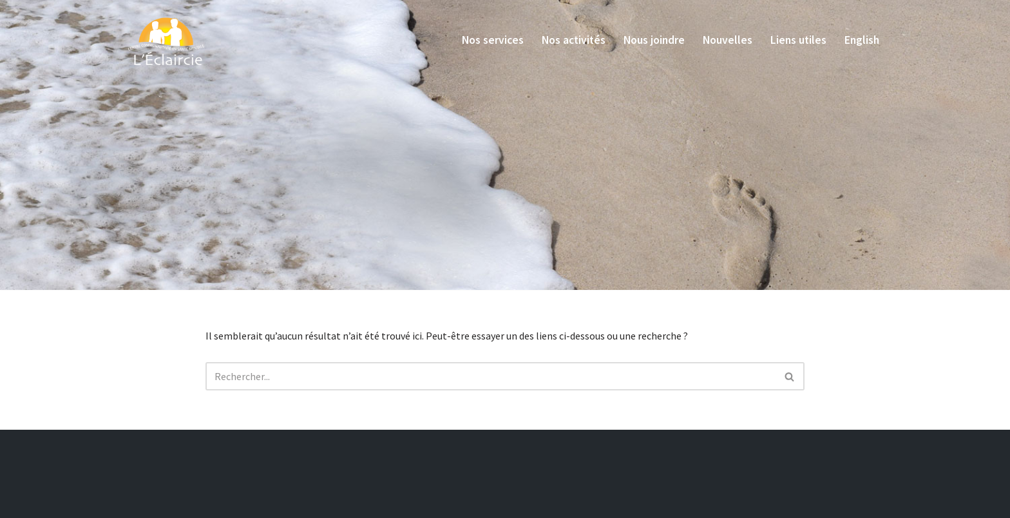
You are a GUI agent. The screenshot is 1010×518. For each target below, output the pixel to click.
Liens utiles (798, 40)
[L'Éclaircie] (166, 39)
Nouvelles (727, 40)
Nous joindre (654, 40)
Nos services (493, 40)
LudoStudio (396, 503)
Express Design (331, 503)
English (861, 40)
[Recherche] (490, 376)
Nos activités (573, 40)
